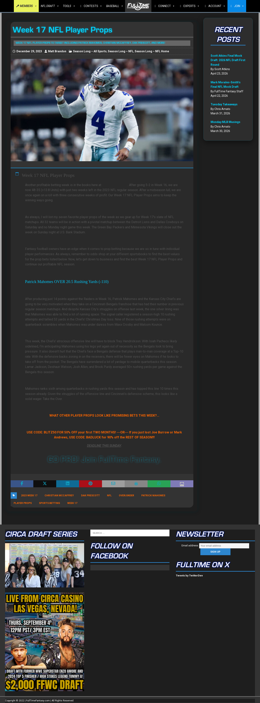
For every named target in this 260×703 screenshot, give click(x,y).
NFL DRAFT (50, 6)
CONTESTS (93, 6)
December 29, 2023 (29, 51)
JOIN (239, 6)
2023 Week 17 (29, 495)
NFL (109, 495)
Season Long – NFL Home (152, 51)
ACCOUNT (216, 6)
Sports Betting (49, 503)
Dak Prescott (90, 495)
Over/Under (126, 495)
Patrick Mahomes (153, 495)
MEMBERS (28, 6)
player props (23, 503)
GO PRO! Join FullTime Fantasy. (104, 459)
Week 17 (72, 503)
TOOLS (69, 6)
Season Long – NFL (121, 51)
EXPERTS (192, 6)
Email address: (215, 545)
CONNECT (166, 6)
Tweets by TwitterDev (189, 575)
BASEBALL (114, 6)
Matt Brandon (57, 51)
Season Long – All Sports (90, 51)
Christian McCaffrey (59, 495)
